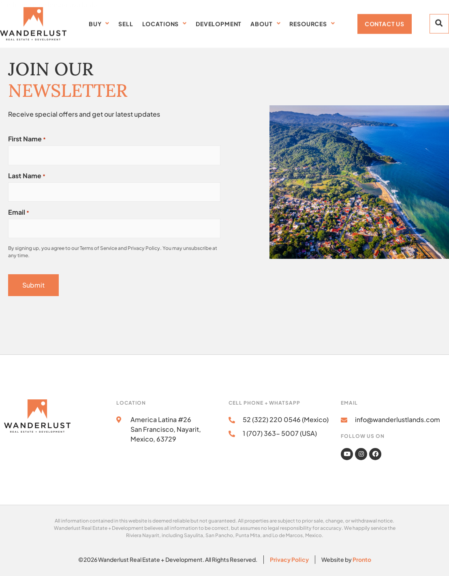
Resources (312, 22)
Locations (164, 22)
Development (219, 22)
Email (18, 212)
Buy (99, 22)
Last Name (26, 176)
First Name (27, 139)
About (265, 22)
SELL (125, 22)
